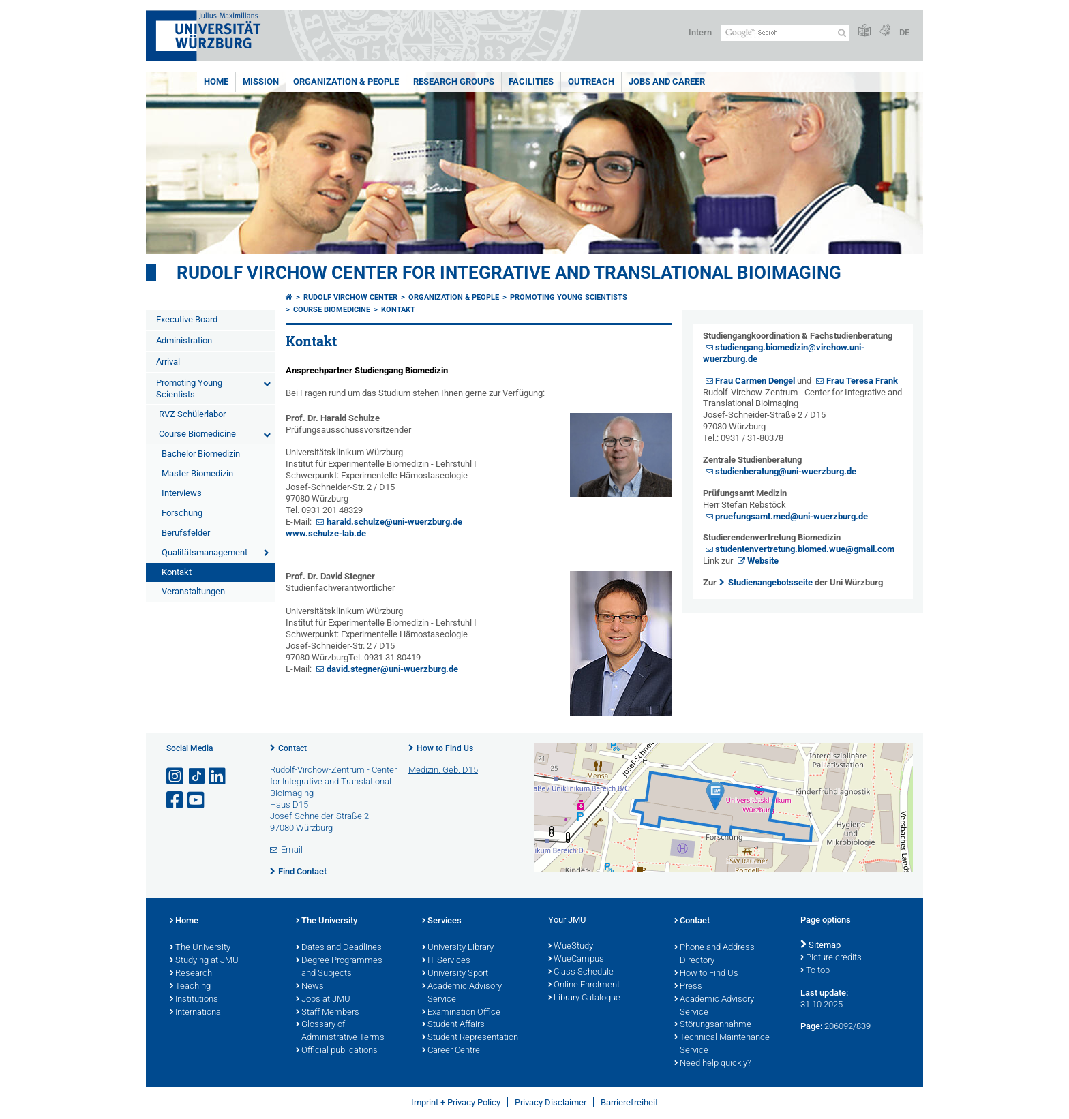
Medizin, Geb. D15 (443, 770)
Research (191, 974)
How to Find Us (445, 748)
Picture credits (831, 958)
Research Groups (453, 81)
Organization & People (346, 81)
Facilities (531, 81)
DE (904, 32)
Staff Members (327, 1013)
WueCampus (576, 959)
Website (763, 560)
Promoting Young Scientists (189, 388)
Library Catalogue (584, 998)
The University (200, 948)
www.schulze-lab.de (326, 533)
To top (815, 971)
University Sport (455, 974)
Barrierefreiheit (629, 1102)
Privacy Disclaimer (550, 1102)
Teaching (190, 987)
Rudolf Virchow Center (350, 297)
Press (688, 987)
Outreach (591, 81)
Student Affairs (453, 1025)
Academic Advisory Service (462, 993)
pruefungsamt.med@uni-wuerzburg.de (791, 516)
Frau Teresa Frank (862, 380)
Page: (811, 1026)
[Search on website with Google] (785, 33)
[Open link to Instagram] (175, 776)
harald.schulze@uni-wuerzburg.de (394, 522)
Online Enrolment (584, 985)
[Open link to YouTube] (197, 800)
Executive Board (186, 319)
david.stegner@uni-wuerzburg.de (392, 669)
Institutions (194, 1000)
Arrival (168, 361)
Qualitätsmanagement (204, 552)
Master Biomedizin (197, 473)
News (310, 987)
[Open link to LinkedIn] (218, 776)
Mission (261, 81)
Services (442, 921)
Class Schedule (581, 972)
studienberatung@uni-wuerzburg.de (785, 471)
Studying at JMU (204, 961)
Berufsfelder (186, 532)
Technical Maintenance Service (722, 1044)
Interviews (182, 493)
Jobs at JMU (323, 1000)
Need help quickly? (712, 1064)
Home (216, 81)
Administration (184, 340)
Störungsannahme (712, 1025)
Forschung (182, 513)
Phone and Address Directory (714, 954)
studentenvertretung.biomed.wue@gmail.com (804, 549)
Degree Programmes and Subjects (339, 967)
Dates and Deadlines (339, 948)
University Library (458, 948)
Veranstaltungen (193, 591)
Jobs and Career (667, 81)
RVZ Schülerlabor (192, 414)
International (196, 1013)
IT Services (446, 961)
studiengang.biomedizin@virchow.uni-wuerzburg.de (784, 353)
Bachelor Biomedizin (201, 453)
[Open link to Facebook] (175, 800)
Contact (292, 748)
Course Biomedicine (197, 434)
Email (292, 849)
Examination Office (461, 1013)
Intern (700, 32)
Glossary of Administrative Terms (340, 1031)
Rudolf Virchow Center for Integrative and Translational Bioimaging (509, 272)
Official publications (337, 1051)
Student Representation (470, 1038)
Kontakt (177, 572)
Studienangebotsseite (770, 582)
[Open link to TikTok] (197, 776)
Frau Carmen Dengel (755, 380)
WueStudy (570, 946)
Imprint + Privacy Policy (455, 1102)
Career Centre (451, 1051)
